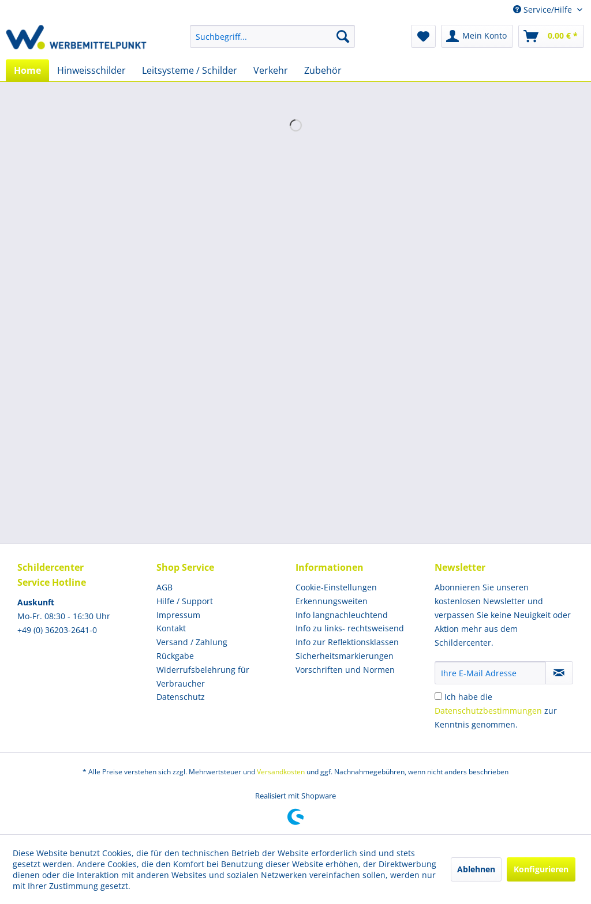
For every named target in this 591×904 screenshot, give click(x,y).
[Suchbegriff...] (273, 36)
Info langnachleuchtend (342, 614)
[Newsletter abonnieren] (559, 672)
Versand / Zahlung (191, 641)
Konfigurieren (541, 869)
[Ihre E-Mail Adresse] (490, 672)
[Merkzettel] (423, 36)
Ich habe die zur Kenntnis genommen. (496, 710)
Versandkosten (281, 772)
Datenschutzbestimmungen (488, 710)
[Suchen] (343, 36)
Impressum (178, 614)
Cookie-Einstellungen (336, 587)
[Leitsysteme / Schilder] (189, 70)
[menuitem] (273, 36)
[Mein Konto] (477, 36)
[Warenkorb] (551, 36)
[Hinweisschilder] (91, 70)
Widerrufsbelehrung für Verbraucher (202, 676)
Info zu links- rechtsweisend (350, 628)
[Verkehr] (270, 70)
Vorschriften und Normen (345, 669)
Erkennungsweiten (332, 601)
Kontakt (171, 628)
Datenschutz (180, 696)
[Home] (27, 70)
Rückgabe (175, 655)
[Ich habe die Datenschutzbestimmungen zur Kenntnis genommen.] (438, 696)
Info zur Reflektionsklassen (347, 641)
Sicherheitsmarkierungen (345, 655)
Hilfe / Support (184, 601)
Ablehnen (476, 869)
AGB (164, 587)
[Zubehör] (323, 70)
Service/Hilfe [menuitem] (543, 9)
